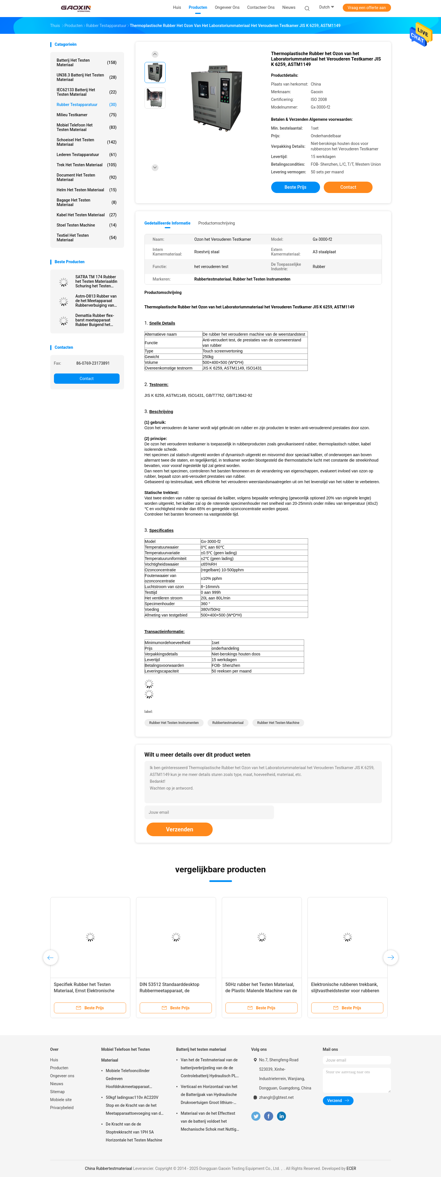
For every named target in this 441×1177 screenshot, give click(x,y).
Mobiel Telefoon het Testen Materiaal (87, 127)
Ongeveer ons (62, 1076)
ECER (351, 1168)
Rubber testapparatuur (87, 104)
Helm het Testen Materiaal (87, 190)
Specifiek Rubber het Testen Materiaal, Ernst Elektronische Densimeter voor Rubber (84, 991)
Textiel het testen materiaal (87, 237)
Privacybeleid (62, 1107)
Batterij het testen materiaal (87, 62)
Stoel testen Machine (87, 225)
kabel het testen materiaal (87, 215)
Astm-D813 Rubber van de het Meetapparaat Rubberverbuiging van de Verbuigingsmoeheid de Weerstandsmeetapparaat (98, 301)
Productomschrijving (216, 223)
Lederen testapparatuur (87, 154)
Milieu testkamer (87, 115)
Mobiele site (61, 1099)
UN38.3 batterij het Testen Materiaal (87, 77)
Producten (59, 1068)
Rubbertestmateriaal (228, 723)
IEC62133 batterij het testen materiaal (87, 92)
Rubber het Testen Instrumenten (174, 723)
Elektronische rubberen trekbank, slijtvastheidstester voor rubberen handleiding (345, 991)
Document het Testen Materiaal (87, 177)
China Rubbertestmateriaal (108, 1168)
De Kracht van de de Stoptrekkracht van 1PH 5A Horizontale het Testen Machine (134, 1132)
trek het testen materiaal (87, 165)
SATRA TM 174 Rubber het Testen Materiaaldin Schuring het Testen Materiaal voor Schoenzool (97, 281)
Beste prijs (295, 187)
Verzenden (179, 829)
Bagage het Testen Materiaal (87, 202)
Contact (87, 378)
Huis (54, 1060)
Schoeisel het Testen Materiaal (87, 142)
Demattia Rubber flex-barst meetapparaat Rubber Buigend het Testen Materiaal (95, 320)
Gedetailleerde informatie (168, 223)
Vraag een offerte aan (367, 7)
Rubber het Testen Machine (278, 723)
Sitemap (57, 1091)
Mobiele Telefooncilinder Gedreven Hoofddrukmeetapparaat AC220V (128, 1079)
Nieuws (56, 1083)
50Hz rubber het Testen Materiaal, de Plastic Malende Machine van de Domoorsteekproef (261, 991)
